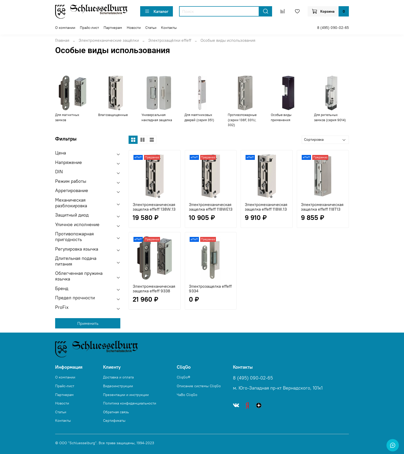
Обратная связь (116, 412)
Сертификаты (114, 420)
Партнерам (113, 27)
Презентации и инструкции (126, 394)
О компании (65, 27)
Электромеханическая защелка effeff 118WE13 (210, 207)
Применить (87, 323)
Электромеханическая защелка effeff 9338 (154, 288)
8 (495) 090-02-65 (333, 27)
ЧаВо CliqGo (187, 394)
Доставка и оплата (118, 377)
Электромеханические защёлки (109, 40)
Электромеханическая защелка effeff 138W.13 (154, 207)
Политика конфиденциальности (129, 403)
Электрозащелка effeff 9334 (210, 288)
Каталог (157, 11)
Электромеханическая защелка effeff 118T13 (322, 207)
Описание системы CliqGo (199, 386)
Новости (134, 27)
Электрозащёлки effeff (169, 40)
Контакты (169, 27)
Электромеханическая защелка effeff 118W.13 (266, 207)
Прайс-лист (89, 27)
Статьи (150, 27)
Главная (62, 40)
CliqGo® (183, 377)
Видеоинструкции (118, 386)
